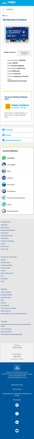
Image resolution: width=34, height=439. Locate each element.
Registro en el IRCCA (6, 331)
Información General (24, 53)
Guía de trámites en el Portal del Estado (11, 334)
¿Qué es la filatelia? (6, 292)
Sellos (2, 300)
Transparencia (4, 233)
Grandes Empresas (12, 140)
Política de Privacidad (17, 384)
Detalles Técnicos (10, 52)
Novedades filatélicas (7, 294)
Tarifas (2, 281)
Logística (3, 270)
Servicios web (4, 249)
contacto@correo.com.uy (18, 377)
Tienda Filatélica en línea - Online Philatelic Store (14, 313)
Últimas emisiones (6, 311)
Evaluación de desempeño (8, 230)
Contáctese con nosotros (17, 359)
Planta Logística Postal (7, 273)
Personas (9, 130)
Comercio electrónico (7, 265)
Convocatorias (5, 238)
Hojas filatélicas (5, 305)
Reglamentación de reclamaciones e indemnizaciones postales (17, 394)
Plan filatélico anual (6, 297)
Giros (2, 276)
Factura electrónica (6, 329)
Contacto (3, 243)
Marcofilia (3, 303)
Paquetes (3, 259)
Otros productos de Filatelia (8, 308)
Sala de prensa (5, 246)
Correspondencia (5, 262)
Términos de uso (17, 389)
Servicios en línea (5, 268)
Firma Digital (4, 278)
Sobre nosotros (5, 227)
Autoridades (4, 225)
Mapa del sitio (17, 399)
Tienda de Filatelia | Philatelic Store (16, 98)
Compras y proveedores (7, 241)
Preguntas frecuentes (7, 235)
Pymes (8, 135)
